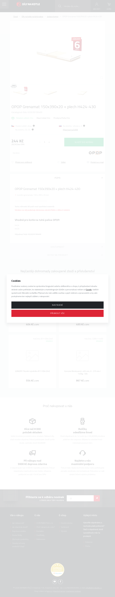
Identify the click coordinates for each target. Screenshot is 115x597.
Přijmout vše (57, 313)
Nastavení (57, 305)
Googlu (89, 289)
